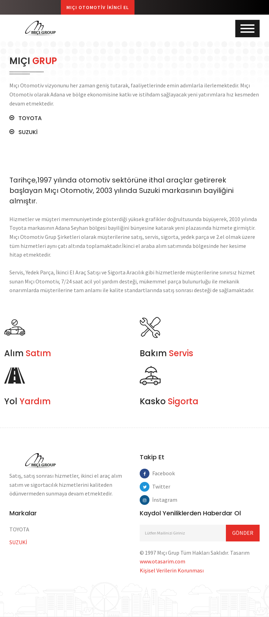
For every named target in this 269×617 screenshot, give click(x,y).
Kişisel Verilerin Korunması (172, 570)
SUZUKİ (28, 132)
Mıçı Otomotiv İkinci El (97, 7)
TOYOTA (30, 118)
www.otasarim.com (162, 561)
